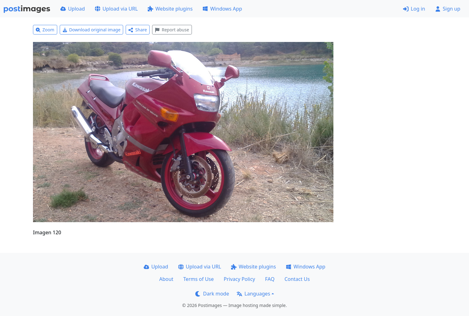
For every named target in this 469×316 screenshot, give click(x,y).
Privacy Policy (239, 279)
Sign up (447, 8)
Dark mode (212, 293)
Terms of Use (198, 279)
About (166, 279)
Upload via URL (116, 8)
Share (137, 30)
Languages (253, 293)
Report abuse (172, 30)
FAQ (269, 279)
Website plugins (170, 8)
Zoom (45, 30)
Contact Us (297, 279)
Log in (414, 8)
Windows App (222, 8)
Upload (72, 8)
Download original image (92, 30)
